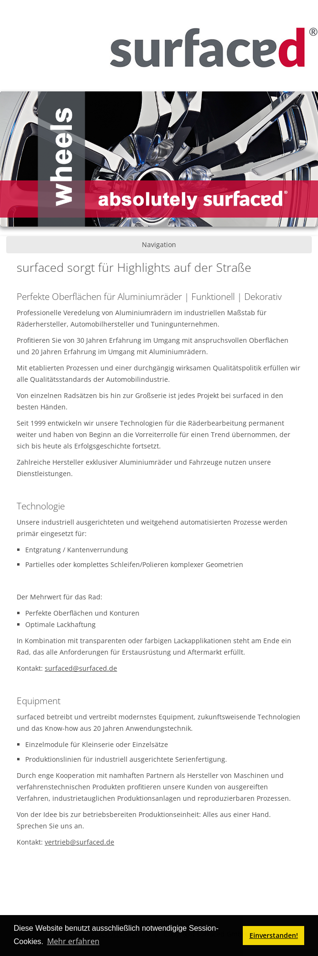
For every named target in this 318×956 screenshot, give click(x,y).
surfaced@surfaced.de (81, 668)
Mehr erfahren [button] (73, 941)
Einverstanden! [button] (273, 935)
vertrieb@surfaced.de (79, 841)
